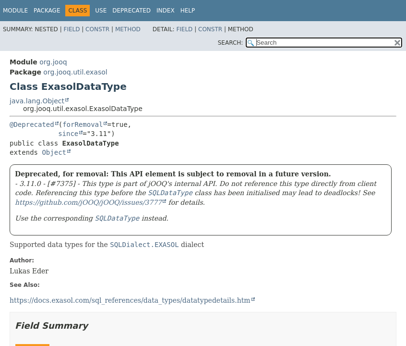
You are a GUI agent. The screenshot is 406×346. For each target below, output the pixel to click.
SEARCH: (230, 42)
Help (187, 10)
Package (47, 10)
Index (165, 10)
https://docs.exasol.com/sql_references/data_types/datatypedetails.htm (130, 300)
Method (128, 29)
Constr (97, 29)
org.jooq (53, 62)
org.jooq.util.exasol (75, 72)
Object (54, 152)
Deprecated (131, 10)
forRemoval (82, 124)
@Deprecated (32, 124)
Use (101, 10)
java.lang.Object (37, 101)
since (68, 133)
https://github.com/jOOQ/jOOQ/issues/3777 (88, 202)
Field (71, 29)
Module (15, 10)
